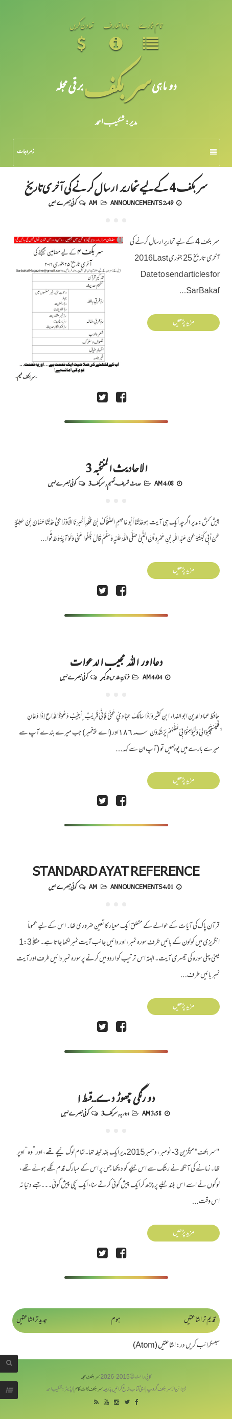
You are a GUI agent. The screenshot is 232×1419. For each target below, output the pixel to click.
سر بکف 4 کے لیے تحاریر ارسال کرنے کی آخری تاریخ (116, 186)
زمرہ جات (117, 152)
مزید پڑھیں (183, 323)
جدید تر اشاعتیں (31, 1320)
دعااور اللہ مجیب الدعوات (116, 661)
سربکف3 (96, 483)
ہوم (116, 1320)
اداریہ (124, 1113)
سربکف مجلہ (90, 1377)
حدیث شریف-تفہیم (124, 483)
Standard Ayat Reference (116, 870)
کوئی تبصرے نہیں (62, 202)
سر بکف (117, 85)
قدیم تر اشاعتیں (200, 1320)
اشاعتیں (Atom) (154, 1346)
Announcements (136, 202)
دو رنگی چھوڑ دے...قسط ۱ (116, 1097)
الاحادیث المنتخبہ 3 (116, 467)
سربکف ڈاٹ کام (89, 1389)
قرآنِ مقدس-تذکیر (114, 676)
